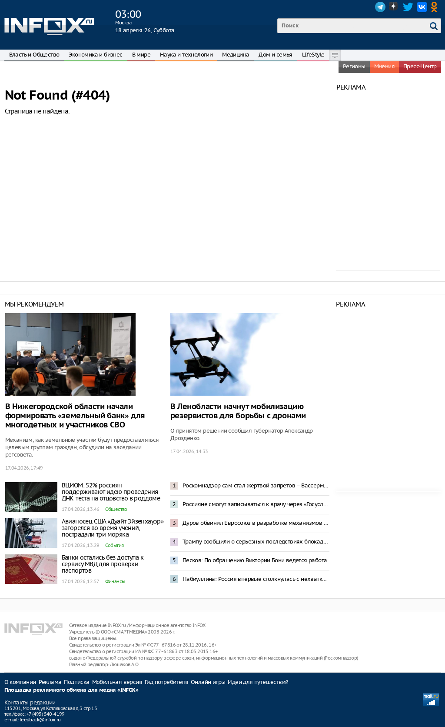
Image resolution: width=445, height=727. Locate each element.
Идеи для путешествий (258, 682)
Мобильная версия (117, 682)
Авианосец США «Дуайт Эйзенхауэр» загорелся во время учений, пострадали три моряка (113, 527)
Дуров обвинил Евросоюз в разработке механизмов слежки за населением (256, 523)
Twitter (408, 7)
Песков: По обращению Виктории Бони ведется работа (255, 560)
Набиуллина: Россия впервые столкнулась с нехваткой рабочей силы (256, 579)
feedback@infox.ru (40, 720)
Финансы (115, 581)
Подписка (76, 682)
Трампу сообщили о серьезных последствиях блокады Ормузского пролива (256, 541)
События (114, 545)
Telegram (380, 7)
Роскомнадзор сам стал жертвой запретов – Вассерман (256, 485)
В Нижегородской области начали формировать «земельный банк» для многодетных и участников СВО (75, 416)
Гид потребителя (166, 682)
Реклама (50, 682)
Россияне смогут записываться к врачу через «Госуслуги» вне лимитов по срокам (256, 504)
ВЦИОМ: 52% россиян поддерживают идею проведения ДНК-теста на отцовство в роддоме (111, 491)
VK (422, 7)
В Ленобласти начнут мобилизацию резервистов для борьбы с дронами (238, 411)
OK (436, 7)
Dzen (394, 7)
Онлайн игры (208, 682)
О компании (20, 682)
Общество (116, 509)
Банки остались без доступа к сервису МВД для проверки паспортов (103, 564)
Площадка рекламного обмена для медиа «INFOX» (71, 690)
